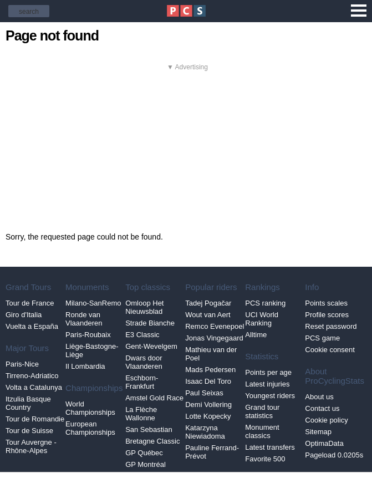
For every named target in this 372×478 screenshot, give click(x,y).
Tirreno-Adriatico (32, 376)
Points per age (268, 372)
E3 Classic (142, 334)
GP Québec (144, 453)
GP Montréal (145, 464)
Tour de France (30, 303)
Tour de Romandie (35, 419)
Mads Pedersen (210, 369)
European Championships (90, 428)
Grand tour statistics (262, 411)
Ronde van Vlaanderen (84, 319)
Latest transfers (270, 447)
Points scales (326, 303)
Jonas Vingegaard (214, 338)
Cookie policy (326, 420)
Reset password (330, 326)
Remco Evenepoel (214, 326)
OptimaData (324, 443)
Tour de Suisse (29, 430)
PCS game (322, 338)
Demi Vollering (208, 404)
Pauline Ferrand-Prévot (212, 452)
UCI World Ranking (261, 319)
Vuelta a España (32, 326)
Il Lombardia (85, 366)
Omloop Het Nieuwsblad (144, 307)
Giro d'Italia (24, 315)
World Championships (90, 408)
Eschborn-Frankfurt (141, 382)
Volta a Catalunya (34, 387)
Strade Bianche (150, 323)
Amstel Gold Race (154, 398)
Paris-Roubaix (88, 334)
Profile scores (327, 315)
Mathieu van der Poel (211, 353)
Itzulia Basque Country (28, 403)
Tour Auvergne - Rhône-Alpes (31, 446)
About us (319, 397)
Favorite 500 (265, 459)
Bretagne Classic (152, 441)
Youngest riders (270, 395)
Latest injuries (267, 384)
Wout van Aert (207, 315)
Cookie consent (330, 349)
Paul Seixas (204, 393)
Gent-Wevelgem (151, 346)
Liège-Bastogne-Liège (91, 350)
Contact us (322, 408)
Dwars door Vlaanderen (143, 362)
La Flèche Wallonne (141, 413)
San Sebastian (148, 429)
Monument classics (262, 431)
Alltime (256, 334)
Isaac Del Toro (208, 381)
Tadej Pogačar (208, 303)
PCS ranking (265, 303)
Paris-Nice (22, 364)
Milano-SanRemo (93, 303)
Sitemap (318, 432)
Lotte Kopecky (208, 416)
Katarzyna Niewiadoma (205, 432)
